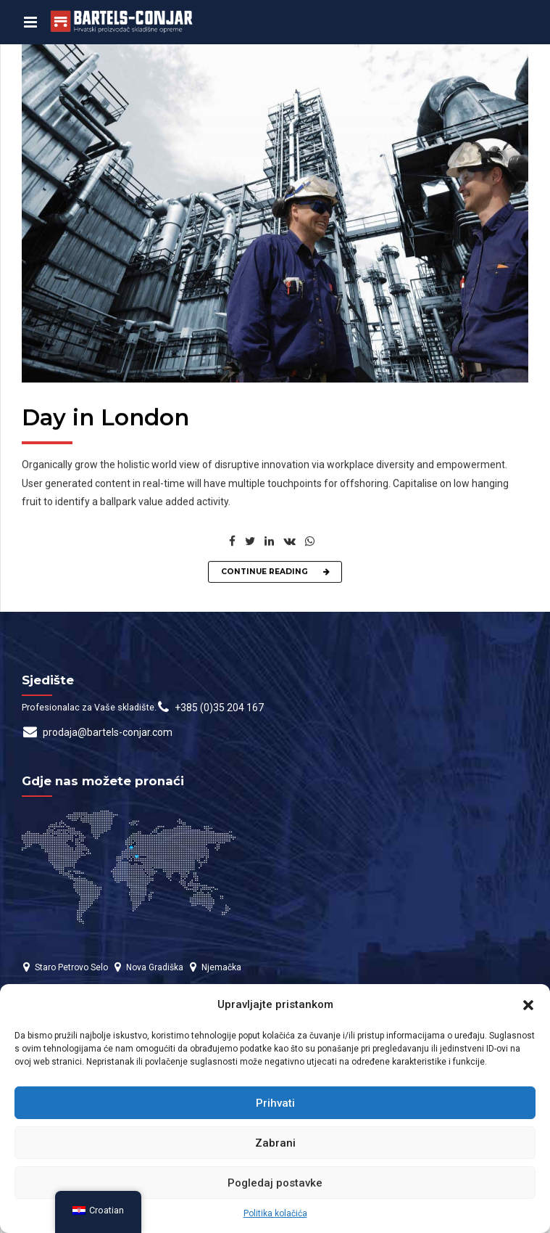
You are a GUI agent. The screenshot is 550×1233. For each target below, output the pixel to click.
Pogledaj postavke (275, 1182)
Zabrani (275, 1143)
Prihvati (275, 1103)
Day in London (105, 419)
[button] (528, 1005)
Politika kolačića (275, 1213)
